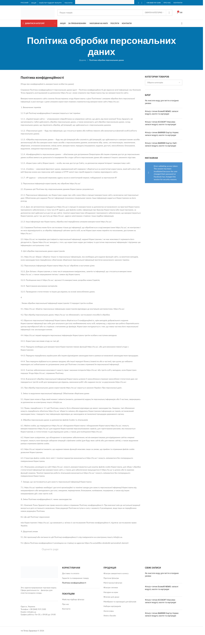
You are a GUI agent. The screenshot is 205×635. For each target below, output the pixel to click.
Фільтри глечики (111, 587)
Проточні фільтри (111, 578)
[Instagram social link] (141, 3)
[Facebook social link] (138, 3)
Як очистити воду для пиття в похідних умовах (162, 102)
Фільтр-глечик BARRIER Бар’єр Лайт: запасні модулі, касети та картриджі (161, 144)
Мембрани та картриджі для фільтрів (120, 601)
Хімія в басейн (110, 615)
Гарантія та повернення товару (75, 578)
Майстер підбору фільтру (73, 599)
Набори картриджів (112, 606)
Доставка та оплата (70, 573)
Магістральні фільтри (113, 583)
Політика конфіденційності (74, 583)
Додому (82, 60)
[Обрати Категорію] (154, 12)
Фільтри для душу (111, 597)
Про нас (65, 604)
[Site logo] (38, 12)
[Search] (114, 12)
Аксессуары (109, 611)
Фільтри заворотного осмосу (116, 573)
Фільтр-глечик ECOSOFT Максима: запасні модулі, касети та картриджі (160, 123)
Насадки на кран (111, 592)
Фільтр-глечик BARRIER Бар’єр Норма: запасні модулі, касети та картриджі (162, 134)
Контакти (66, 609)
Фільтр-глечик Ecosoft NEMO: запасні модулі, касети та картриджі (161, 112)
